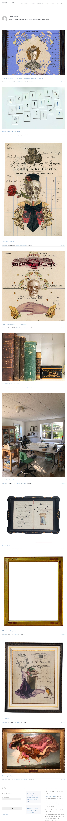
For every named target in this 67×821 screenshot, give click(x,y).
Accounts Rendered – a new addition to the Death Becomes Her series (22, 78)
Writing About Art (24, 81)
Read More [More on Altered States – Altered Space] (63, 135)
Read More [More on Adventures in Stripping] (63, 634)
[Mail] (7, 788)
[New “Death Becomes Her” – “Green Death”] (33, 286)
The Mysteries (6, 719)
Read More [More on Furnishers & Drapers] (63, 245)
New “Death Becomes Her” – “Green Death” (14, 324)
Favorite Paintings (17, 779)
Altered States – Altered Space (11, 131)
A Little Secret (6, 545)
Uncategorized (18, 135)
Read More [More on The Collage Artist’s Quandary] (63, 387)
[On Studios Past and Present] (33, 435)
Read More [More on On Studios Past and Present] (63, 483)
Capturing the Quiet (7, 776)
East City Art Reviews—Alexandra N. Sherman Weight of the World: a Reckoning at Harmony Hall (32, 797)
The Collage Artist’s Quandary (10, 383)
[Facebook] (2, 788)
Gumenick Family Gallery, (51, 803)
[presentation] (10, 804)
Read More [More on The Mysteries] (63, 722)
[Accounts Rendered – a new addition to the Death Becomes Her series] (33, 52)
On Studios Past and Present (10, 480)
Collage (17, 245)
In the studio (18, 81)
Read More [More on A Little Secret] (63, 549)
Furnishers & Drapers (8, 242)
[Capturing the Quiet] (33, 750)
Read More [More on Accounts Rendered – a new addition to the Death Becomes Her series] (63, 81)
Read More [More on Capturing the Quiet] (63, 779)
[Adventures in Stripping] (33, 591)
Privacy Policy (5, 814)
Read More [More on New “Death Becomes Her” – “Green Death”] (63, 327)
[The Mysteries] (33, 678)
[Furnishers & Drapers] (33, 190)
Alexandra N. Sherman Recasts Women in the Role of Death (32, 810)
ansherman (5, 81)
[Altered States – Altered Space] (33, 108)
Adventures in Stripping (9, 631)
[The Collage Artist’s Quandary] (33, 357)
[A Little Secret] (33, 516)
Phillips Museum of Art (50, 796)
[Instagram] (5, 788)
